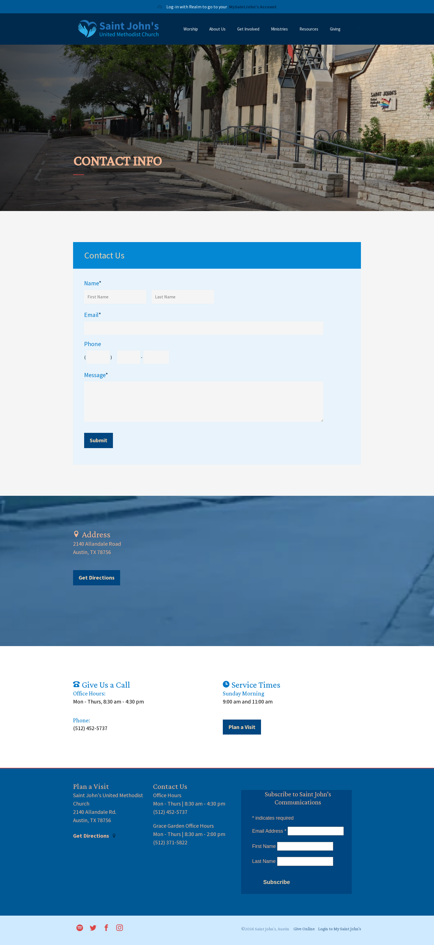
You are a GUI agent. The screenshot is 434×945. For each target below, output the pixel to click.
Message (96, 375)
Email (92, 314)
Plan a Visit (241, 726)
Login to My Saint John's (339, 928)
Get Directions (97, 577)
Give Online (304, 928)
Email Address (269, 831)
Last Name (264, 861)
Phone (92, 344)
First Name (264, 846)
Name (92, 283)
